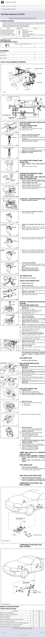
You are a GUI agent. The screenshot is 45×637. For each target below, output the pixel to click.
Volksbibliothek (16, 628)
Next (41, 632)
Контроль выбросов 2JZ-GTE (8, 9)
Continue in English (23, 635)
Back (3, 632)
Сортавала (33, 18)
